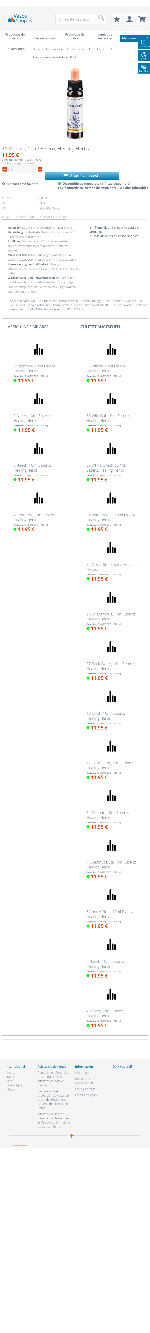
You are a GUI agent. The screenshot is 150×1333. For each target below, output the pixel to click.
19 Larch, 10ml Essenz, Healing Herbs (105, 716)
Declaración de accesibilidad (85, 1081)
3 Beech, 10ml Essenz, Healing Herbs (32, 468)
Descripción (12, 217)
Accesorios (56, 217)
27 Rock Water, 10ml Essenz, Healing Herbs (110, 666)
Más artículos (35, 217)
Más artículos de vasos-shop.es (114, 236)
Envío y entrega (85, 1089)
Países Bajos (14, 1085)
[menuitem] (7, 3)
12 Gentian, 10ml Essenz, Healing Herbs (107, 815)
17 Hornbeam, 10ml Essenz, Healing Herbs (110, 765)
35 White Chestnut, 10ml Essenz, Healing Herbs (107, 468)
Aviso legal (82, 1073)
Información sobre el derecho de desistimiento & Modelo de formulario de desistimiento (55, 1120)
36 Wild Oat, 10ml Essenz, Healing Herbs (108, 418)
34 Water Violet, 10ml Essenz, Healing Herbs (111, 517)
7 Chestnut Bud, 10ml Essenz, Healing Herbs (111, 865)
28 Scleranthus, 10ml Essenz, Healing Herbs (111, 617)
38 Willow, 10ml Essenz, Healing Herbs (106, 368)
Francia (10, 1077)
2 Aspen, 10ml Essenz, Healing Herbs (32, 418)
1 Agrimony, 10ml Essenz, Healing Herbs (34, 368)
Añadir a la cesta (82, 175)
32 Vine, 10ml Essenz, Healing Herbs (111, 567)
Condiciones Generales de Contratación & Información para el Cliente (53, 1079)
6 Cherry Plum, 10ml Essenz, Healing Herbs (110, 914)
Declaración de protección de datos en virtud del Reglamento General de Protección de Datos (55, 1099)
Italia (9, 1081)
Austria (10, 1073)
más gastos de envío (24, 163)
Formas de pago (86, 1095)
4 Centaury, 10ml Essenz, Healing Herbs (34, 517)
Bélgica (10, 1089)
